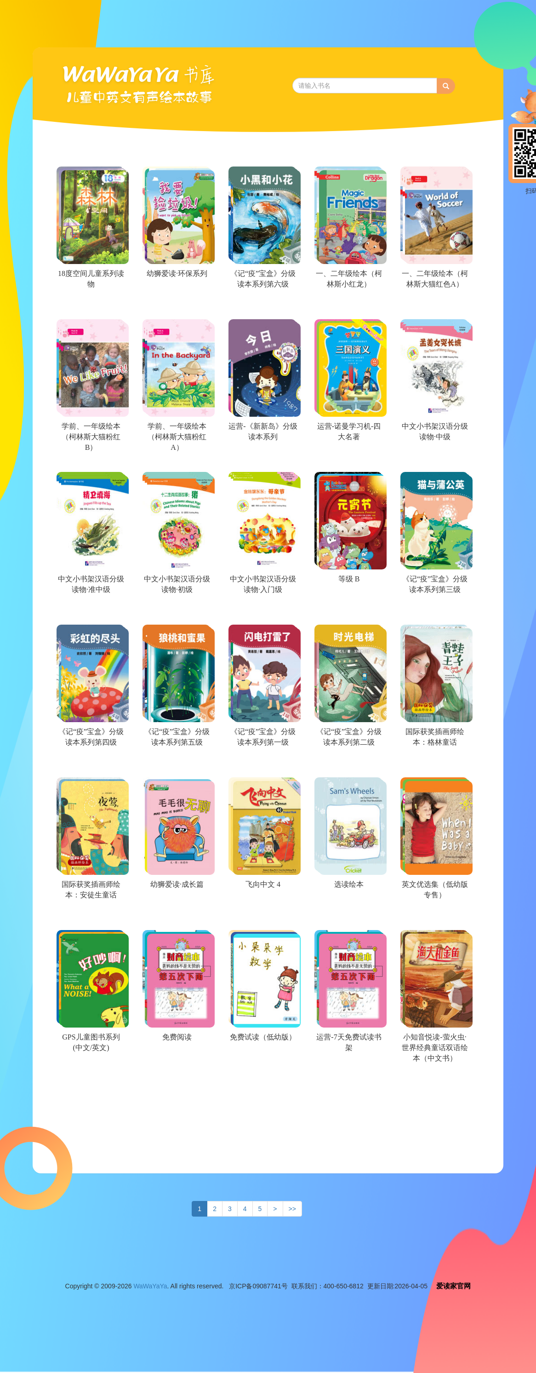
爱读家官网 (453, 1286)
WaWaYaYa (150, 1286)
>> (292, 1208)
